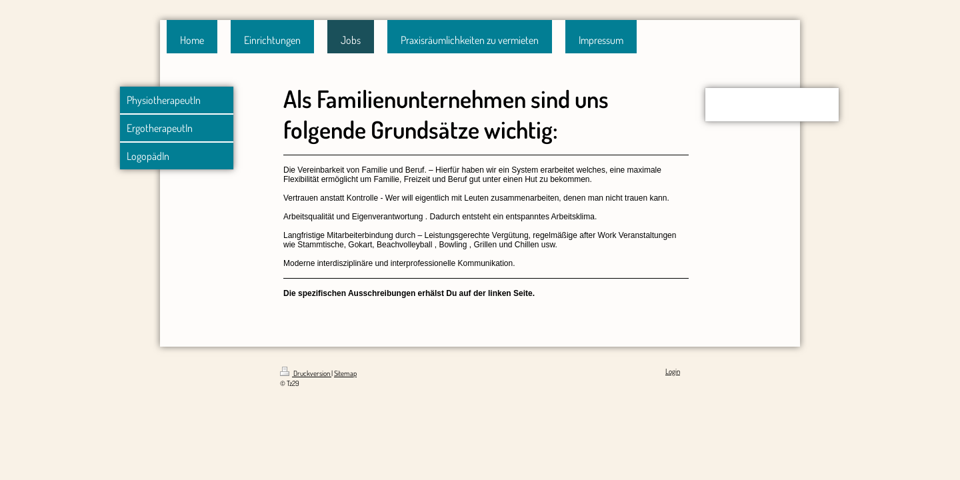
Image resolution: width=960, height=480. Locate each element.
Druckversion (305, 373)
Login (672, 371)
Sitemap (345, 373)
